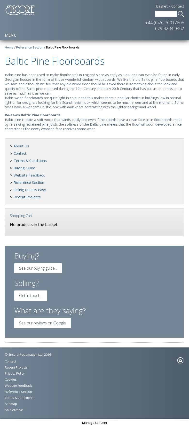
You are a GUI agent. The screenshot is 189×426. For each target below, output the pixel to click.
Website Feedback (29, 175)
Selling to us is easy (30, 189)
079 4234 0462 (169, 28)
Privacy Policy (15, 373)
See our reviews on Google (42, 323)
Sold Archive (14, 410)
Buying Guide (24, 167)
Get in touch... (30, 295)
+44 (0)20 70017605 (164, 22)
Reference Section (29, 182)
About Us (21, 146)
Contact (177, 6)
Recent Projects (27, 196)
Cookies (11, 379)
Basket (162, 6)
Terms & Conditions (30, 160)
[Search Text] (166, 14)
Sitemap (11, 404)
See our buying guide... (38, 268)
